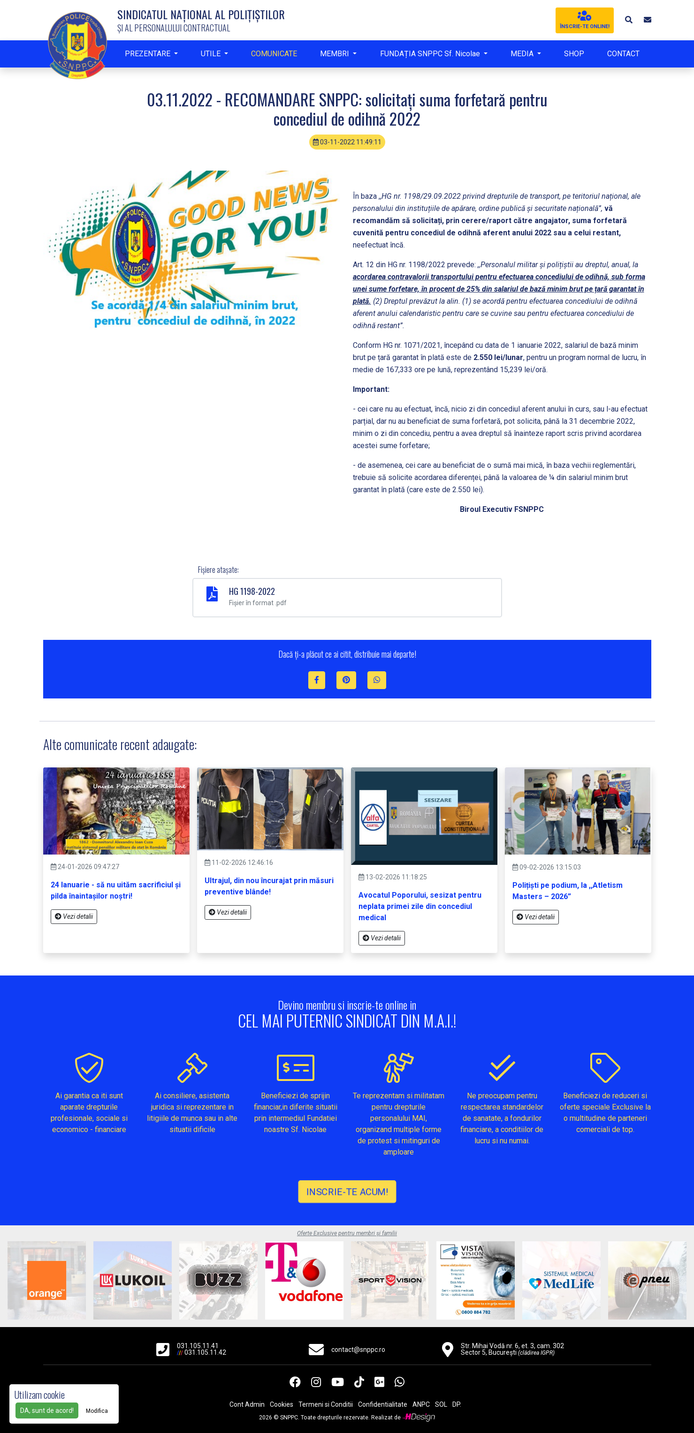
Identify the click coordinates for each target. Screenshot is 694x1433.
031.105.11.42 (205, 1352)
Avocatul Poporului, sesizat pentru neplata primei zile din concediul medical (419, 906)
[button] (629, 19)
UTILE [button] (211, 53)
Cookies (281, 1404)
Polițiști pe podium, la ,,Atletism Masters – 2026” (567, 891)
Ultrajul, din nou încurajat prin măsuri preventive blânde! (269, 886)
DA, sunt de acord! (47, 1410)
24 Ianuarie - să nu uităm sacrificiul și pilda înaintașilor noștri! (116, 890)
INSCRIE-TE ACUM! (347, 1191)
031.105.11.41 (198, 1346)
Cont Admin (247, 1404)
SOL (441, 1404)
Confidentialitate (382, 1404)
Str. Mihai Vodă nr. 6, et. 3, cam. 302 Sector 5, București (512, 1349)
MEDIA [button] (523, 53)
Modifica (97, 1411)
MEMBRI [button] (335, 53)
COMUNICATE (274, 53)
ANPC (421, 1404)
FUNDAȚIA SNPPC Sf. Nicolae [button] (431, 53)
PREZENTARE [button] (148, 53)
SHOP (574, 53)
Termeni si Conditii (325, 1404)
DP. (456, 1404)
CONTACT (623, 53)
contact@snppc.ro (358, 1349)
